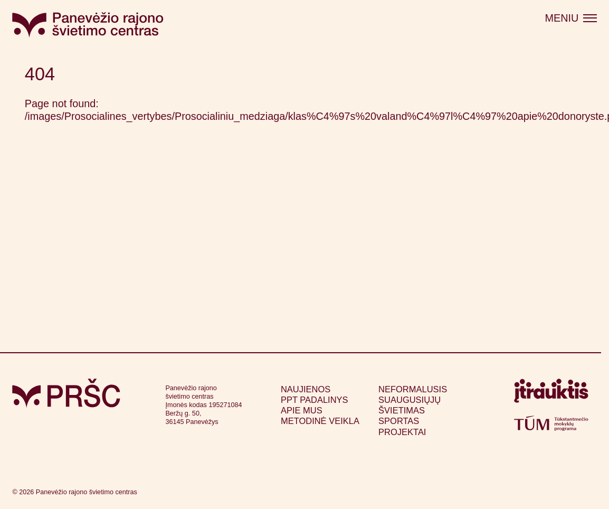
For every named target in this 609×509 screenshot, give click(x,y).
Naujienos (305, 389)
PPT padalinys (314, 399)
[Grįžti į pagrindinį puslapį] (66, 393)
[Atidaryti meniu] (570, 18)
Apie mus (301, 410)
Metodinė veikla (320, 421)
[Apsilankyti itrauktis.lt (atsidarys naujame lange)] (551, 394)
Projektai (402, 432)
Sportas (398, 421)
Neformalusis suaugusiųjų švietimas (412, 400)
